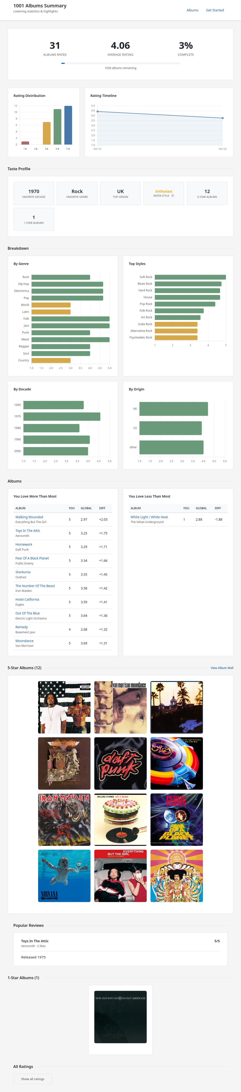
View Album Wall (222, 668)
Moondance (24, 640)
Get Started (215, 10)
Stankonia (22, 572)
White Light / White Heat (149, 517)
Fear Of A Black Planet (32, 558)
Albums (193, 10)
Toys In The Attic (27, 530)
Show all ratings (32, 1079)
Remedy (21, 627)
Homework (23, 544)
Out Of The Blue (27, 613)
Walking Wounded (29, 517)
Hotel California (27, 599)
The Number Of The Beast (35, 585)
